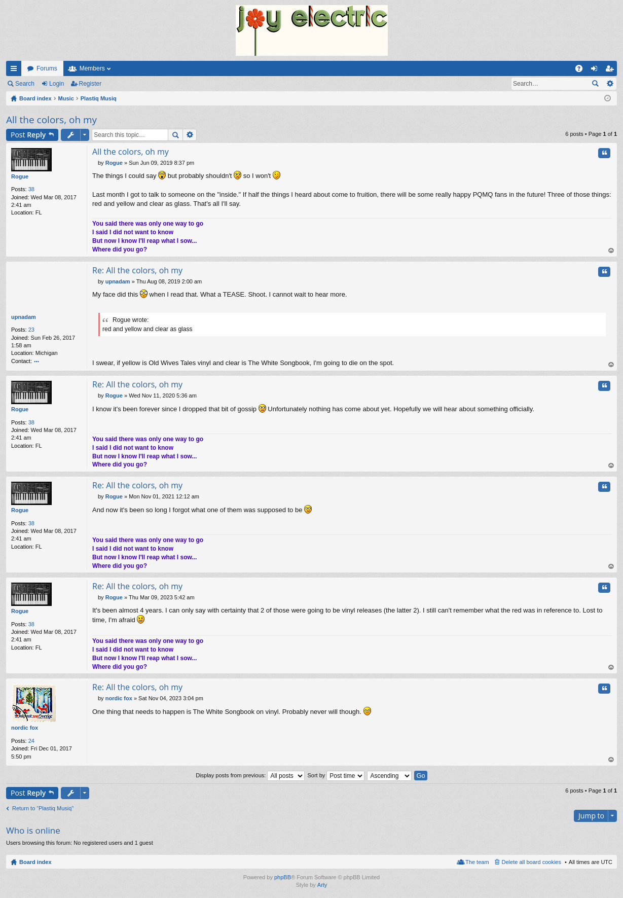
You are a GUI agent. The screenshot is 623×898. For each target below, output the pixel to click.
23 (31, 330)
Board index (35, 862)
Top (611, 250)
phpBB (282, 877)
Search (24, 83)
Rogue (19, 176)
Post (28, 134)
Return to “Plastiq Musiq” (43, 808)
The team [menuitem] (477, 862)
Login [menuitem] (596, 70)
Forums (46, 68)
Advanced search (609, 84)
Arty (322, 885)
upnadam (23, 317)
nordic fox (24, 728)
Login (56, 83)
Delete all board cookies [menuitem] (531, 862)
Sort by (335, 775)
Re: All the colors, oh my (137, 270)
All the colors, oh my (51, 119)
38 (31, 189)
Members (92, 68)
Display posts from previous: (250, 775)
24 (31, 741)
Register (90, 83)
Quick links (15, 70)
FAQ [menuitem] (582, 70)
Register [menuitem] (611, 70)
